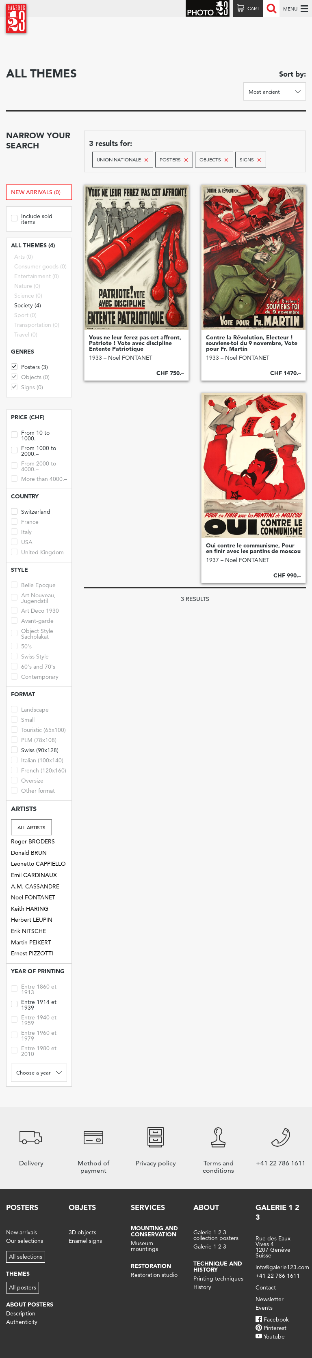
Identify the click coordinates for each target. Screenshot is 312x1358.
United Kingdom (37, 551)
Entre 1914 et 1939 (33, 1004)
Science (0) (28, 295)
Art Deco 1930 (35, 610)
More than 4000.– (39, 478)
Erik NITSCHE (28, 931)
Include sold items (31, 218)
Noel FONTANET (33, 897)
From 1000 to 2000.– (33, 450)
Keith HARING (29, 908)
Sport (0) (25, 315)
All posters (22, 1287)
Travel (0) (25, 334)
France (25, 521)
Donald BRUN (29, 852)
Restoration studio (154, 1275)
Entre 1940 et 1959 (33, 1020)
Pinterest (275, 1328)
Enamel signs (85, 1240)
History (202, 1287)
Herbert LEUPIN (31, 919)
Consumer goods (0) (40, 266)
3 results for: (110, 143)
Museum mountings (144, 1246)
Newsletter (270, 1299)
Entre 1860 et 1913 (33, 989)
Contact (266, 1287)
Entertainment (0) (36, 276)
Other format (33, 790)
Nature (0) (27, 286)
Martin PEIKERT (31, 942)
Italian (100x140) (37, 759)
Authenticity (21, 1322)
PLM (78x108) (33, 739)
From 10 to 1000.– (30, 435)
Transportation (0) (36, 324)
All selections (25, 1256)
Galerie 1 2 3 (209, 1246)
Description (20, 1313)
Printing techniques (218, 1278)
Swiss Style (30, 656)
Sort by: (292, 74)
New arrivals (21, 1232)
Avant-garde (32, 620)
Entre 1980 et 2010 (33, 1050)
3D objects (82, 1232)
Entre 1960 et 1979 (33, 1035)
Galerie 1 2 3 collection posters (215, 1235)
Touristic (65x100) (38, 729)
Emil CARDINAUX (34, 875)
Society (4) (27, 305)
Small (23, 719)
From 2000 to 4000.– (33, 466)
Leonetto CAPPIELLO (38, 863)
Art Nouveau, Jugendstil (33, 597)
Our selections (24, 1240)
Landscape (30, 709)
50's (21, 645)
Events (264, 1307)
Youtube (274, 1336)
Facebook (276, 1319)
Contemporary (34, 676)
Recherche (271, 8)
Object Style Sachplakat (32, 633)
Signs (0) (27, 386)
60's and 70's (33, 666)
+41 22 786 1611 (278, 1275)
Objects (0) (30, 376)
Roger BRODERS (33, 841)
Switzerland (30, 511)
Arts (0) (23, 256)
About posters (29, 1304)
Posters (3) (29, 366)
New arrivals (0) (36, 192)
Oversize (27, 780)
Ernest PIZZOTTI (32, 953)
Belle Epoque (33, 584)
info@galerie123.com (282, 1267)
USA (21, 541)
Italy (21, 531)
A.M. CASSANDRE (35, 886)
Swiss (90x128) (34, 749)
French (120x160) (38, 770)
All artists (31, 827)
